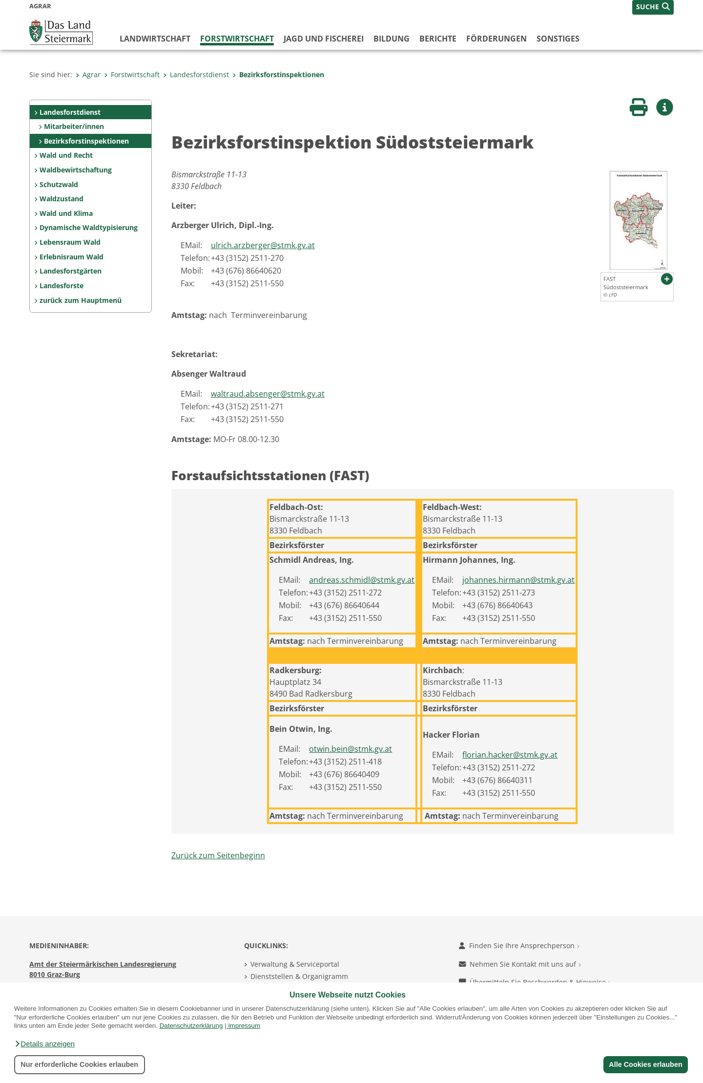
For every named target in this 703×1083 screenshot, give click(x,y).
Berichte (437, 38)
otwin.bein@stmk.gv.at (350, 748)
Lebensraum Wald (70, 242)
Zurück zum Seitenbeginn (218, 855)
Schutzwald (59, 184)
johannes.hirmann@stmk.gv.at (518, 579)
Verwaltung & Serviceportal (294, 964)
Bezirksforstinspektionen (278, 74)
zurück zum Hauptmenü (81, 300)
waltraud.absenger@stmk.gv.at (268, 393)
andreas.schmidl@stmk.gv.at (361, 579)
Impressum (244, 1025)
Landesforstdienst (196, 74)
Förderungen (496, 38)
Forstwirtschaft (237, 38)
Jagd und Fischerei (324, 38)
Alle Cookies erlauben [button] (645, 1064)
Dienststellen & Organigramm (299, 976)
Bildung (391, 38)
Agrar (88, 74)
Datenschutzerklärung (191, 1025)
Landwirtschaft (155, 38)
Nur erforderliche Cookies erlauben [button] (79, 1064)
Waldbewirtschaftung (76, 169)
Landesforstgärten (71, 271)
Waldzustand (61, 198)
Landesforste (61, 285)
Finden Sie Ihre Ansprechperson (519, 945)
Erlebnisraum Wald (71, 256)
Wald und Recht (66, 155)
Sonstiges (558, 38)
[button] (44, 1044)
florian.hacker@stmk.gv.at (510, 754)
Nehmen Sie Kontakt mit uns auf (520, 964)
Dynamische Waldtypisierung (89, 227)
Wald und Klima (66, 213)
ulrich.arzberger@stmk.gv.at (263, 245)
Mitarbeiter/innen (74, 126)
